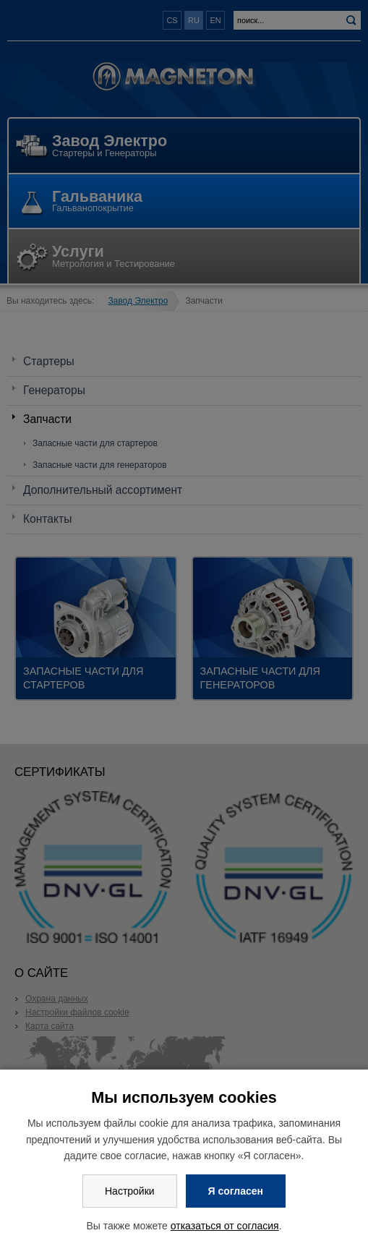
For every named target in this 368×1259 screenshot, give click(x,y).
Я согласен (235, 1191)
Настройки (130, 1191)
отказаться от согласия (225, 1226)
